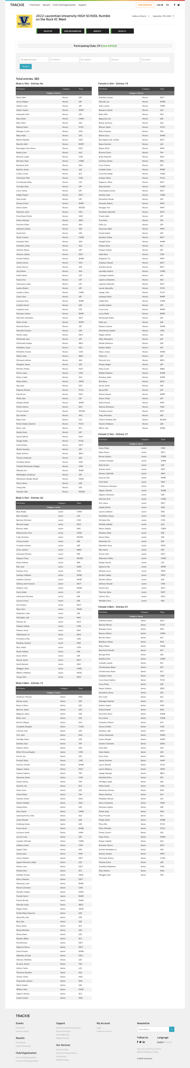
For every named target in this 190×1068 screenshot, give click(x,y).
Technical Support (63, 1031)
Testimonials (61, 1056)
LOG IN (160, 4)
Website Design (62, 1060)
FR (167, 4)
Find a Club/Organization (26, 1057)
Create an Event (22, 1031)
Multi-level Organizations (66, 1053)
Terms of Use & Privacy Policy (149, 1049)
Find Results (21, 1042)
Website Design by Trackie (147, 1052)
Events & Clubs (62, 1049)
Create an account (104, 1031)
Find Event (35, 5)
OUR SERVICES (145, 4)
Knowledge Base (63, 1034)
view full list (108, 45)
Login (99, 1028)
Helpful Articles (62, 1038)
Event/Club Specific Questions (68, 1028)
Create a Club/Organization (27, 1061)
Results (46, 5)
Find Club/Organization (64, 5)
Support (83, 5)
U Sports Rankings (23, 1046)
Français (167, 1042)
